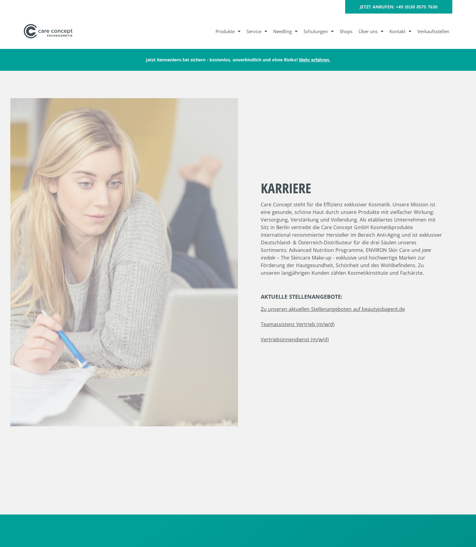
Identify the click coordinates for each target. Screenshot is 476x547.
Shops (346, 31)
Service (256, 31)
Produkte (228, 31)
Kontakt (400, 31)
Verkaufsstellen (433, 31)
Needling (285, 31)
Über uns (371, 31)
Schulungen (319, 31)
